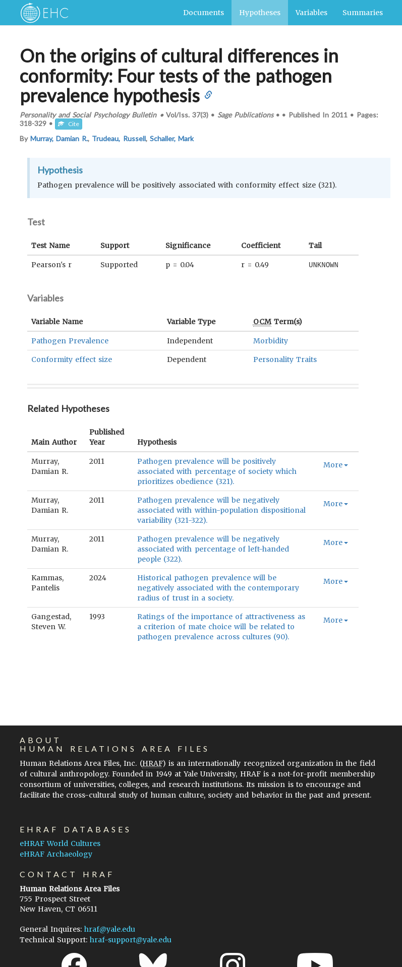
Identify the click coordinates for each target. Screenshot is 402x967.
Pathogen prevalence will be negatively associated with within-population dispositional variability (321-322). (221, 509)
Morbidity (270, 340)
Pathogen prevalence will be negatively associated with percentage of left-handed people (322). (213, 548)
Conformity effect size (71, 359)
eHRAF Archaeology (56, 854)
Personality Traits (285, 359)
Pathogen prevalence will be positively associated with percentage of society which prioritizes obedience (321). (217, 471)
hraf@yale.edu (109, 929)
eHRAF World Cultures (60, 843)
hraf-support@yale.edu (130, 939)
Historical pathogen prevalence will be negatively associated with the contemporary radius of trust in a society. (218, 587)
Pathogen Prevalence (69, 340)
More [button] (335, 464)
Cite (68, 124)
